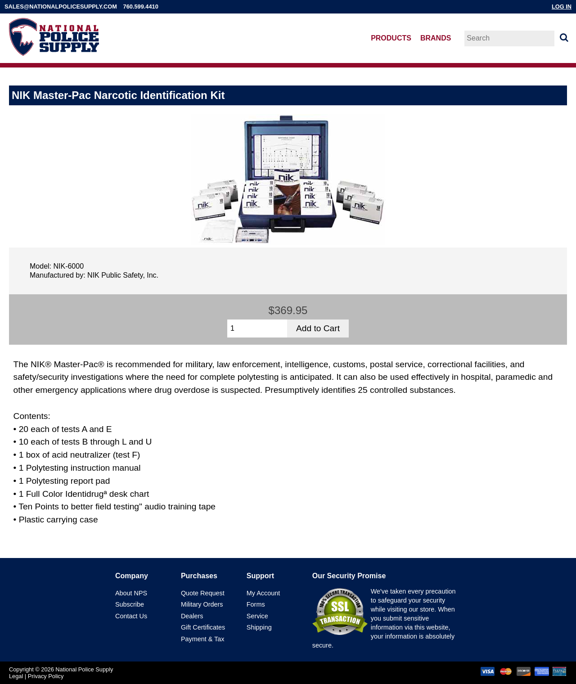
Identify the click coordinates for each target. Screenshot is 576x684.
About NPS (131, 593)
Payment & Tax (203, 639)
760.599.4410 (140, 6)
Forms (256, 604)
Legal (16, 676)
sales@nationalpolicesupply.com (60, 6)
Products (391, 38)
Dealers (192, 616)
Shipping (259, 627)
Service (257, 616)
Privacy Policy (46, 676)
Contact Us (131, 616)
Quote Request (203, 593)
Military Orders (202, 604)
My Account (263, 593)
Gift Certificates (203, 627)
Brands (435, 38)
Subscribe (129, 604)
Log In (562, 6)
